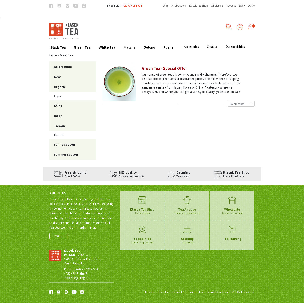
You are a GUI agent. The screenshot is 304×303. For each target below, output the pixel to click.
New (57, 77)
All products (63, 67)
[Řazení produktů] (241, 104)
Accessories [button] (191, 47)
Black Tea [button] (58, 47)
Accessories (189, 291)
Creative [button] (212, 47)
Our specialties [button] (235, 47)
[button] (242, 6)
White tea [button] (107, 47)
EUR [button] (250, 5)
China (58, 106)
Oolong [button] (149, 47)
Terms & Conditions (218, 291)
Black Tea (149, 291)
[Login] (240, 27)
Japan (58, 116)
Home (53, 55)
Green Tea (163, 291)
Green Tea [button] (82, 47)
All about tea (178, 5)
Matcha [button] (129, 47)
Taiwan (59, 126)
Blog (165, 5)
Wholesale (217, 5)
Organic (60, 87)
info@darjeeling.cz (76, 278)
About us (231, 5)
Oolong (176, 291)
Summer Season (66, 155)
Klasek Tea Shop (198, 5)
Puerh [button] (168, 47)
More (58, 236)
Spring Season (64, 144)
